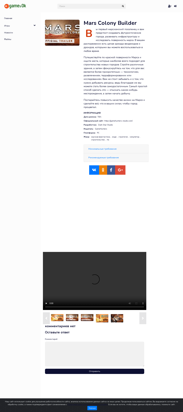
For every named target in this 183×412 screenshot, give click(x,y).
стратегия (123, 137)
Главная (8, 18)
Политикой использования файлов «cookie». (87, 404)
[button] (46, 318)
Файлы (7, 39)
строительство (98, 139)
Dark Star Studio (105, 125)
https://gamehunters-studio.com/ (118, 121)
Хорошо (92, 408)
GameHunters (101, 129)
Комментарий (51, 339)
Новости (8, 32)
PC (98, 133)
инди (114, 137)
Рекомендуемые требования (103, 157)
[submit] (123, 6)
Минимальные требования (102, 148)
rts (108, 139)
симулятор (134, 137)
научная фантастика (100, 137)
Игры (7, 25)
